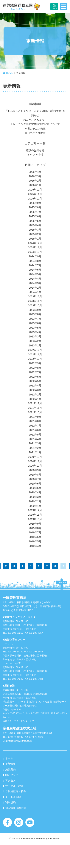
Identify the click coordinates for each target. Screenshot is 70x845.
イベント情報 (35, 154)
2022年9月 (35, 363)
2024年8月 (35, 260)
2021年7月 (35, 425)
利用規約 (10, 802)
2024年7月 (35, 265)
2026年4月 (35, 171)
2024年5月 (35, 274)
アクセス (10, 780)
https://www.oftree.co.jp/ (20, 741)
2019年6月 (35, 536)
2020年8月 (35, 474)
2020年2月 (35, 501)
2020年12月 (35, 456)
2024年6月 (35, 269)
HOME (9, 73)
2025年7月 (35, 211)
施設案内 (10, 769)
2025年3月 (35, 229)
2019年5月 (35, 541)
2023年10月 (35, 305)
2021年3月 (35, 443)
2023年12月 (35, 296)
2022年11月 (35, 354)
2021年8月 (35, 421)
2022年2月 (35, 394)
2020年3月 (35, 496)
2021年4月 (35, 439)
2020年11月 (35, 461)
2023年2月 (35, 340)
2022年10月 (35, 358)
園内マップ (11, 774)
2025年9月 (35, 202)
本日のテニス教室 (35, 128)
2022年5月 (35, 381)
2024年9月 (35, 256)
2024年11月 (35, 247)
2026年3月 (35, 176)
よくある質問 (13, 796)
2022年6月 (35, 376)
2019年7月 (35, 532)
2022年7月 (35, 372)
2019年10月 (35, 519)
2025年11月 (35, 194)
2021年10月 (35, 412)
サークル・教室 (14, 785)
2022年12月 (35, 349)
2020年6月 (35, 483)
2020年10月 (35, 465)
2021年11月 (35, 407)
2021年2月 (35, 447)
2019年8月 (35, 528)
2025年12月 (35, 189)
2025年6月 (35, 216)
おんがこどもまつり (35, 119)
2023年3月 (35, 336)
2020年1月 (35, 505)
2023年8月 (35, 314)
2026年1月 (35, 185)
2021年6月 (35, 430)
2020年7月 (35, 479)
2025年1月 (35, 238)
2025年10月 (35, 198)
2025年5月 (35, 220)
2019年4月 (35, 545)
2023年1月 (35, 345)
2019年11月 (35, 514)
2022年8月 (35, 367)
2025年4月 (35, 225)
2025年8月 (35, 207)
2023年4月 (35, 332)
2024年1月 (35, 291)
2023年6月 (35, 323)
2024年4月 (35, 278)
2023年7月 (35, 318)
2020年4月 (35, 492)
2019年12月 (35, 510)
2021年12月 (35, 403)
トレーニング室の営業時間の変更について (35, 124)
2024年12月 (35, 243)
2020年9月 (35, 470)
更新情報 (20, 73)
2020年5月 (35, 487)
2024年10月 (35, 251)
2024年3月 (35, 283)
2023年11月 (35, 300)
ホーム (9, 758)
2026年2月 (35, 180)
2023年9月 (35, 309)
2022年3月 (35, 390)
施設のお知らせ (35, 150)
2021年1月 (35, 452)
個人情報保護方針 (15, 807)
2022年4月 (35, 385)
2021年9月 (35, 416)
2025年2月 (35, 234)
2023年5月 (35, 327)
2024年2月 (35, 287)
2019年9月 (35, 523)
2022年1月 (35, 399)
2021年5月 (35, 434)
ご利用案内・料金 (15, 791)
